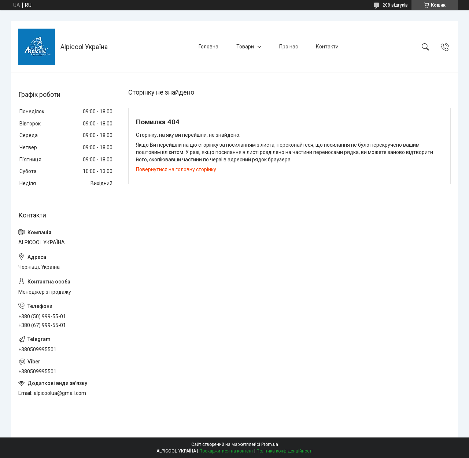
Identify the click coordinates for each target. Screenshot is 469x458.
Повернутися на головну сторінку (176, 169)
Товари (245, 47)
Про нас (288, 47)
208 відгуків (395, 5)
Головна (208, 47)
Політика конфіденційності (284, 451)
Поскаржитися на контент (226, 451)
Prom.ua (269, 444)
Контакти (327, 47)
